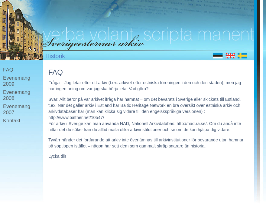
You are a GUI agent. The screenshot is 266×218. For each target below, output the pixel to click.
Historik (55, 56)
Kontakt (11, 121)
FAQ (8, 70)
